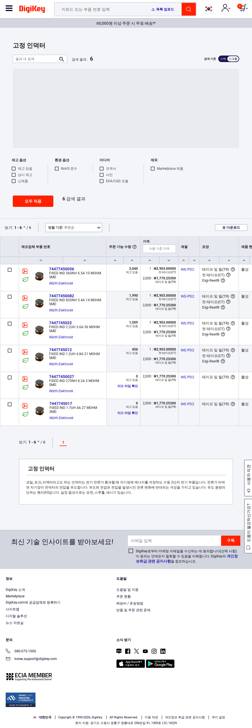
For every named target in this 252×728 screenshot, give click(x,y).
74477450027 (61, 376)
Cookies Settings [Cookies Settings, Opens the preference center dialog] (80, 718)
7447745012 (60, 349)
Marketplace (15, 596)
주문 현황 (123, 596)
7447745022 (60, 323)
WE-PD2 (187, 269)
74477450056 (61, 269)
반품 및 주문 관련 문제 (133, 610)
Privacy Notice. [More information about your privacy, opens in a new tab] (152, 707)
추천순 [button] (61, 228)
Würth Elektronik (61, 283)
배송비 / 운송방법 (129, 603)
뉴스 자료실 (15, 623)
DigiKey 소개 (15, 590)
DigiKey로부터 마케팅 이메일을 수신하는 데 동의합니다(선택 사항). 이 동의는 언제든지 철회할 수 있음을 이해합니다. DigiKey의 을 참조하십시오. (187, 556)
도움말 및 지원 (127, 590)
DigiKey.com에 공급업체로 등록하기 (33, 602)
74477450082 (61, 296)
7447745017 (60, 403)
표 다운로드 (231, 228)
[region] (126, 708)
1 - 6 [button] (18, 227)
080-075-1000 (21, 651)
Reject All (159, 718)
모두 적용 (33, 201)
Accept (120, 718)
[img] (32, 10)
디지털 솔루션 (16, 616)
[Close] (243, 697)
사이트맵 (12, 609)
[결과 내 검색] (35, 59)
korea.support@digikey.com (31, 659)
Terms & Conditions (116, 707)
